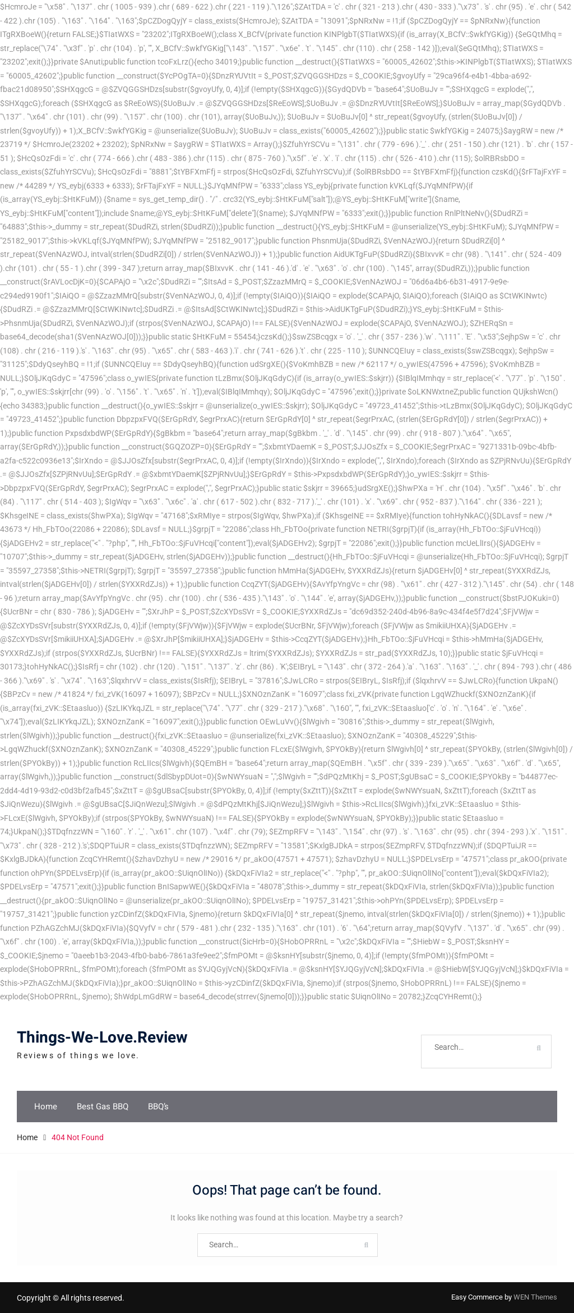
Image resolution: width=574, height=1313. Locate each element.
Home (45, 1106)
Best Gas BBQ (102, 1106)
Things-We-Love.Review (102, 1037)
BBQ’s (158, 1106)
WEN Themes (535, 1297)
